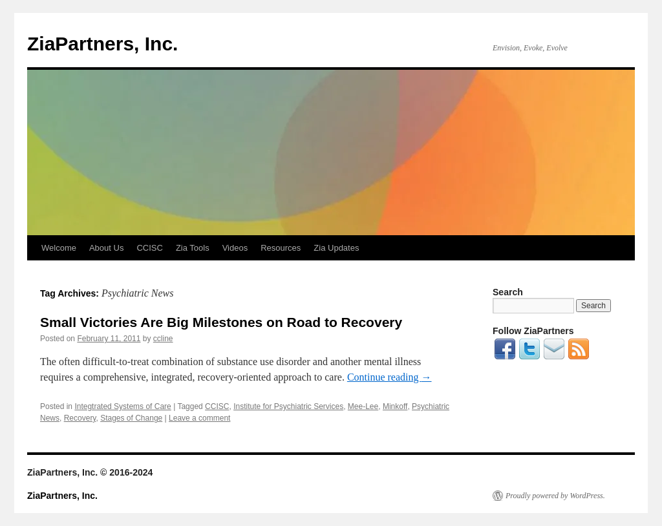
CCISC (149, 248)
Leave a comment (199, 418)
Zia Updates (336, 248)
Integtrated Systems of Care (122, 406)
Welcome (58, 248)
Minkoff (395, 406)
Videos (235, 248)
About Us (106, 248)
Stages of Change (131, 418)
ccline (163, 338)
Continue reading (389, 377)
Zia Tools (192, 248)
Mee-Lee (363, 406)
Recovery (80, 418)
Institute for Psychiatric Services (288, 406)
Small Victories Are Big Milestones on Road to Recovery (221, 322)
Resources (281, 248)
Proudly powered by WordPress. (555, 495)
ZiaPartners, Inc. (102, 43)
